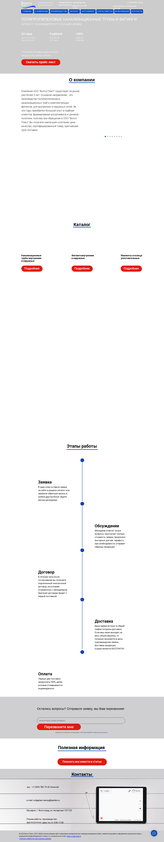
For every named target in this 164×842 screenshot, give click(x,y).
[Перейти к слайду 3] (110, 136)
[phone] (81, 721)
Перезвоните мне (59, 727)
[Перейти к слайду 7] (119, 136)
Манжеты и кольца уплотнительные (131, 257)
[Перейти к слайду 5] (114, 136)
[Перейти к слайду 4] (112, 136)
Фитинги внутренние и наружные (83, 257)
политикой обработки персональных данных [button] (94, 732)
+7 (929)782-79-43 (135, 2)
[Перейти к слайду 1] (105, 136)
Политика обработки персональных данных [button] (35, 838)
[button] (40, 62)
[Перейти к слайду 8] (121, 136)
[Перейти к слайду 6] (116, 136)
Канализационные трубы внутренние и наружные (31, 258)
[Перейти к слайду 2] (107, 136)
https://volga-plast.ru (74, 836)
